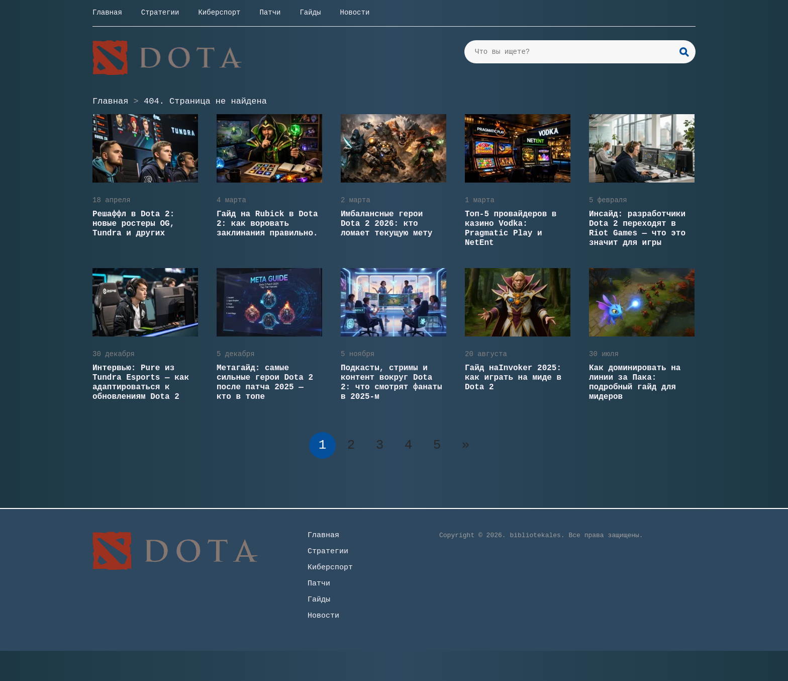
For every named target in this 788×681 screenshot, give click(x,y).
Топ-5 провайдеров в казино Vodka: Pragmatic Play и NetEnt (510, 228)
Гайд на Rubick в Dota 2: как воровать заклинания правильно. (267, 224)
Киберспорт (219, 13)
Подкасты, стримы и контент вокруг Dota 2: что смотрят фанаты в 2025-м (391, 382)
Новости (354, 13)
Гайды (310, 13)
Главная (107, 13)
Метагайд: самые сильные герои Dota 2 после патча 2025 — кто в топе (265, 382)
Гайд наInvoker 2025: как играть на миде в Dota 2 (513, 378)
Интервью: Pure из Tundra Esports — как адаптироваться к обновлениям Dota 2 (140, 382)
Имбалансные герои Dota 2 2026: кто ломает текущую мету (386, 224)
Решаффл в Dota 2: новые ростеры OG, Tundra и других (133, 224)
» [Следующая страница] (466, 445)
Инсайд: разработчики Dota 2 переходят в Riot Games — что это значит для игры (637, 228)
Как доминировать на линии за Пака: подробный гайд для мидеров (634, 382)
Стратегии (160, 13)
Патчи (269, 13)
